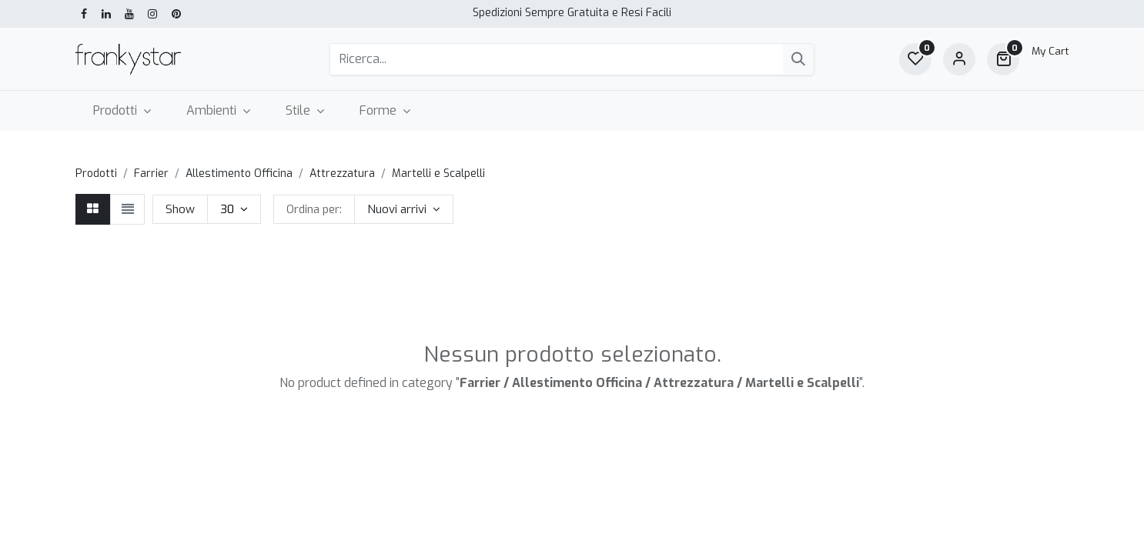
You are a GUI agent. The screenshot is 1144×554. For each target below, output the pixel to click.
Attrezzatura (342, 173)
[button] (403, 209)
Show (180, 209)
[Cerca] (798, 59)
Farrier (151, 173)
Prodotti (96, 173)
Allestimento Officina (239, 173)
